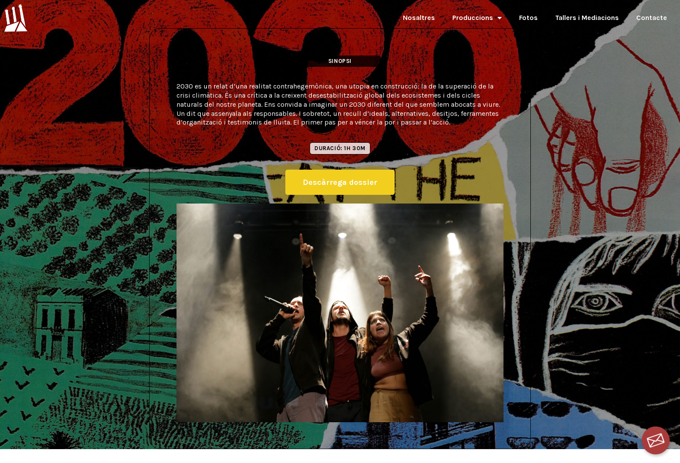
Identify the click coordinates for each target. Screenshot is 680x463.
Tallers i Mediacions (587, 17)
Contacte (651, 17)
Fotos (528, 17)
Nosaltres (419, 17)
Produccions (477, 18)
